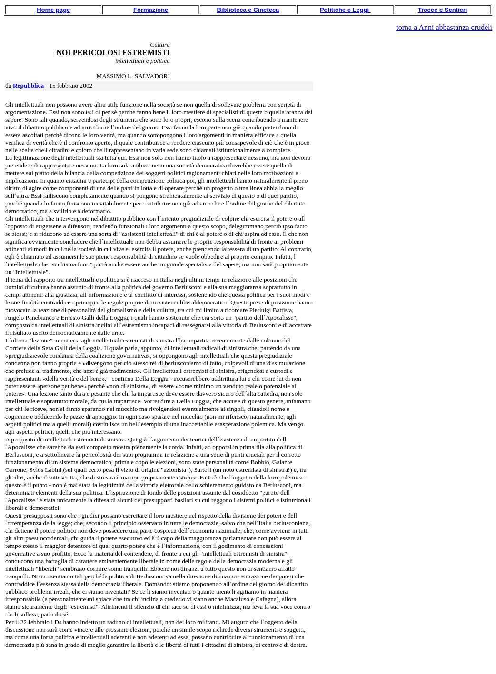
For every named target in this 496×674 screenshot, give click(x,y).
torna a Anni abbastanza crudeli (444, 27)
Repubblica (28, 85)
